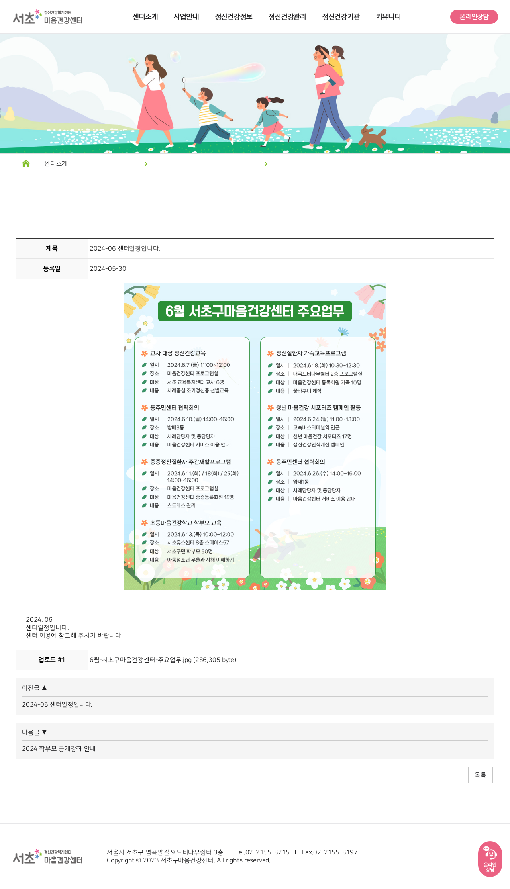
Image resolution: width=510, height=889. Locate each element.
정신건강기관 (341, 17)
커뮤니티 (388, 17)
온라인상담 (474, 16)
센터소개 (144, 17)
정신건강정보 (234, 17)
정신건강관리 (287, 17)
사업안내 (185, 17)
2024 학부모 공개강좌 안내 (59, 748)
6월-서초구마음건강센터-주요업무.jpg (141, 660)
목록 (480, 775)
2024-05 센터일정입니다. (57, 704)
